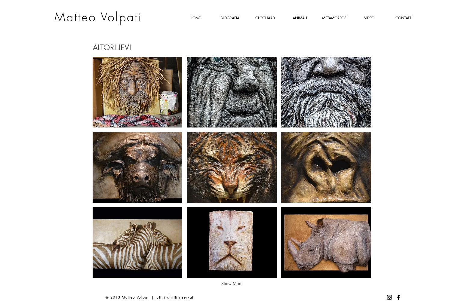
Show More (231, 283)
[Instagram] (389, 297)
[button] (138, 92)
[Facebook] (398, 297)
